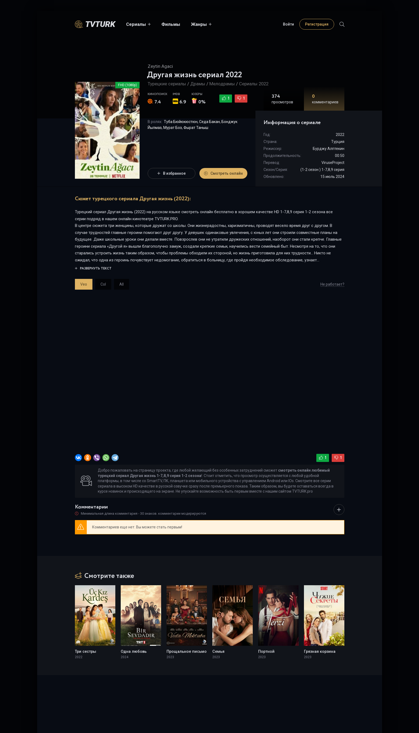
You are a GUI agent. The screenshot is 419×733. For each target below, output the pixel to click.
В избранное (171, 173)
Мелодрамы (222, 83)
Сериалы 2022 (253, 83)
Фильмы (170, 24)
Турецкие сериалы (167, 83)
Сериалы (136, 24)
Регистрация (316, 24)
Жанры (199, 24)
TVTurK (100, 24)
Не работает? (332, 284)
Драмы (197, 83)
